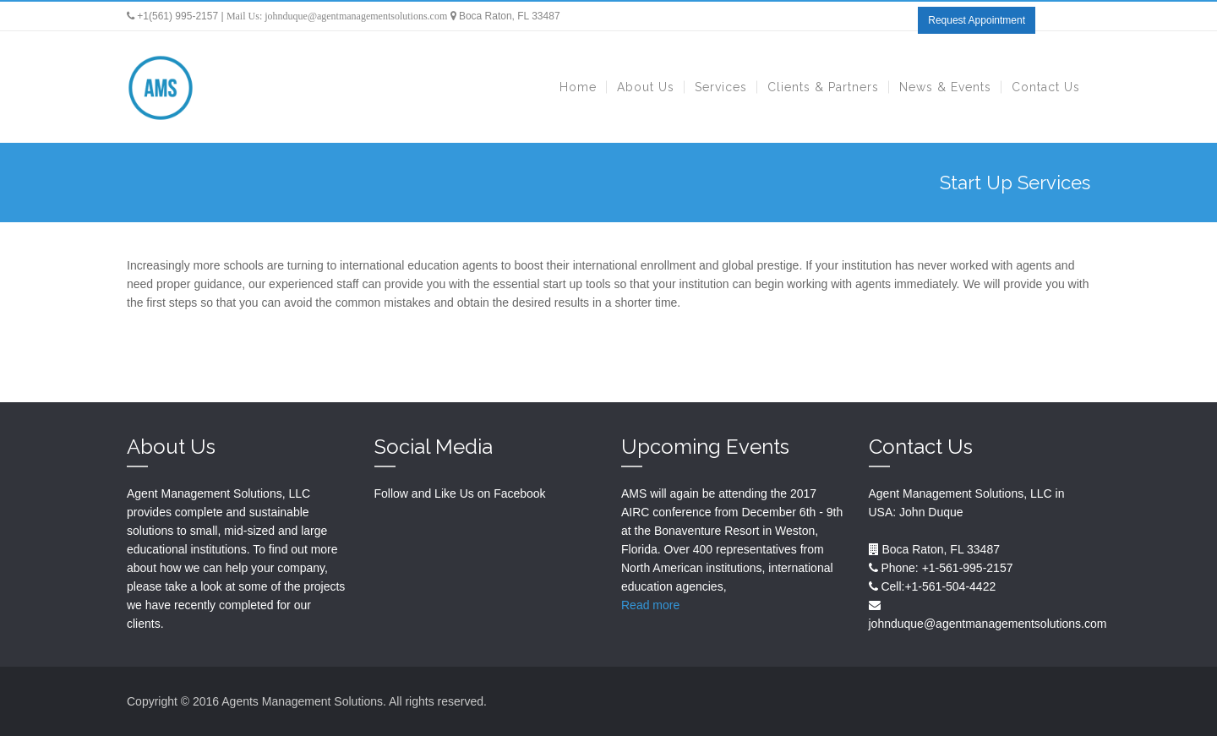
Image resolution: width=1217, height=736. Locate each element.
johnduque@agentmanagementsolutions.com (356, 16)
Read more (650, 605)
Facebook (519, 493)
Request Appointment (976, 20)
